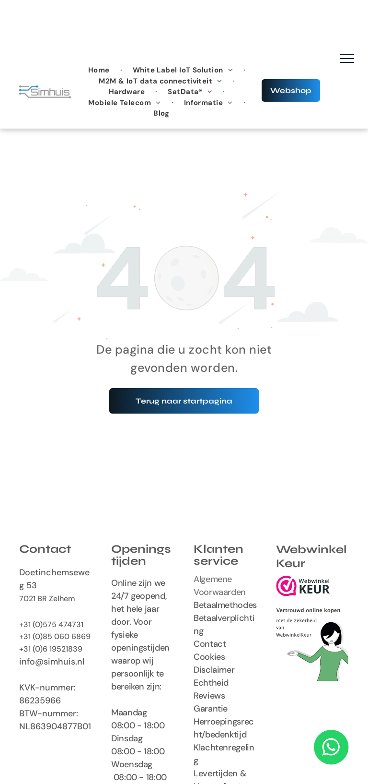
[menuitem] (100, 70)
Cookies (209, 657)
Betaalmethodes (225, 605)
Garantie (211, 708)
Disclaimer (214, 670)
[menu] (346, 58)
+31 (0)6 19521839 (50, 649)
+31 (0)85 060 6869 (55, 636)
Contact (210, 644)
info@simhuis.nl (51, 661)
